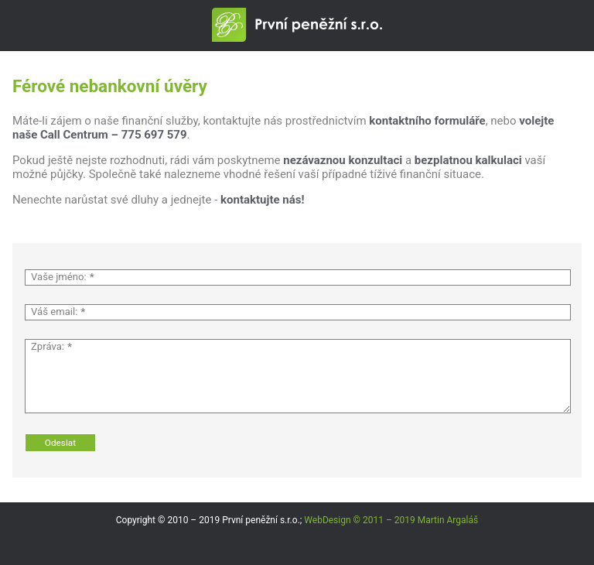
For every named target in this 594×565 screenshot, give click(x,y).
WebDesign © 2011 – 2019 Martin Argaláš (391, 520)
